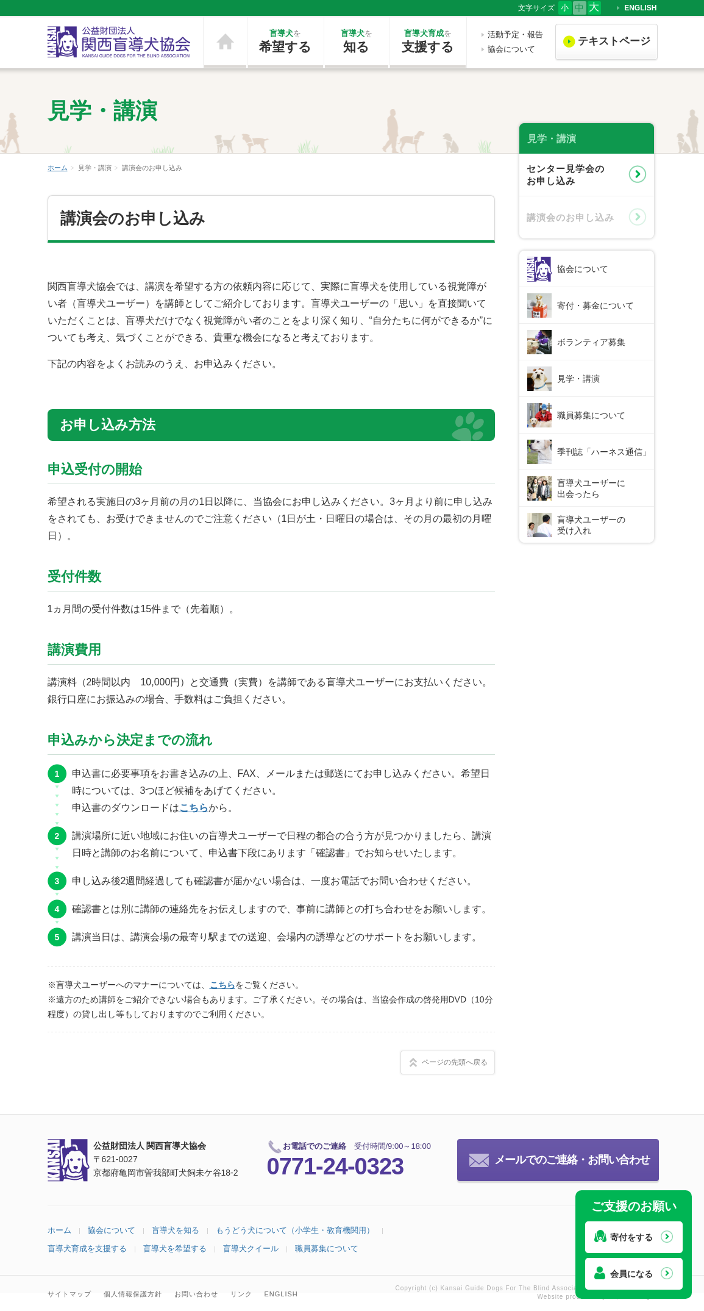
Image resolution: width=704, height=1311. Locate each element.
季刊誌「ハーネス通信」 (604, 452)
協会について (511, 49)
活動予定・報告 (515, 34)
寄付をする (631, 1237)
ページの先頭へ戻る (455, 1062)
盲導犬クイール (251, 1248)
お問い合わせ (196, 1294)
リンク (241, 1294)
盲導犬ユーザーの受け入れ (591, 525)
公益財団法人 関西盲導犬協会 (119, 42)
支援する (427, 41)
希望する (285, 41)
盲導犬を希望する (175, 1248)
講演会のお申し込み (570, 217)
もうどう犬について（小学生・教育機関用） (295, 1230)
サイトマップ (69, 1294)
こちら (193, 807)
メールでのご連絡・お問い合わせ (572, 1160)
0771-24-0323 (335, 1166)
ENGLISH (640, 8)
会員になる (631, 1274)
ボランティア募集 (591, 342)
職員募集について (591, 415)
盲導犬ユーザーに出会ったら (591, 488)
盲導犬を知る (175, 1230)
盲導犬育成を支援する (87, 1248)
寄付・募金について (595, 305)
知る (356, 41)
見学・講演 (578, 379)
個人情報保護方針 (133, 1294)
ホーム (225, 42)
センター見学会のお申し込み (566, 174)
